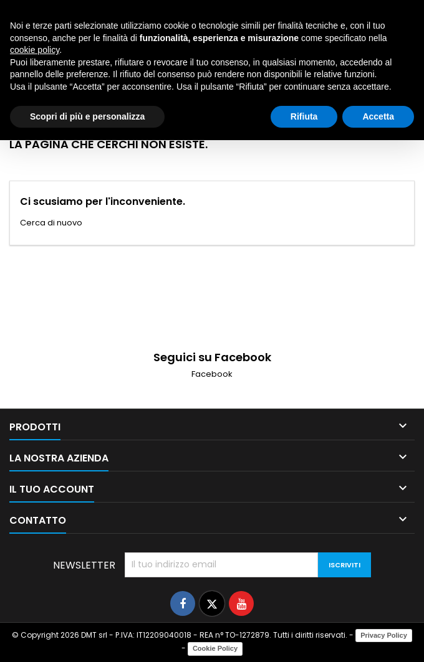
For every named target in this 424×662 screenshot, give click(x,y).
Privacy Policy (383, 635)
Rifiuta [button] (304, 116)
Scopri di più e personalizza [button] (87, 116)
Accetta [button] (378, 116)
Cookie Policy (215, 648)
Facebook (212, 374)
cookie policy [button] (34, 50)
